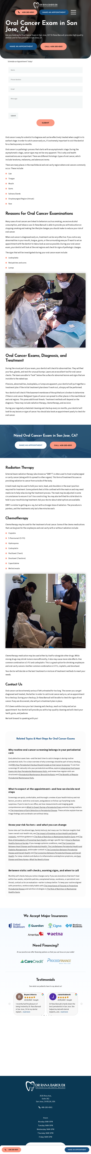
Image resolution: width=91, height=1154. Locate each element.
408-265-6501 (45, 1107)
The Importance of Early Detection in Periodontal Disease (33, 810)
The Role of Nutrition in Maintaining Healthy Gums (54, 836)
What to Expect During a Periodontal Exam (44, 807)
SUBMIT (45, 122)
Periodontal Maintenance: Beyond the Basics (37, 774)
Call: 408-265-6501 (53, 46)
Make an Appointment (21, 46)
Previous (9, 1003)
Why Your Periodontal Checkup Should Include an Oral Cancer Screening (41, 764)
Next (81, 1003)
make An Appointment (54, 12)
